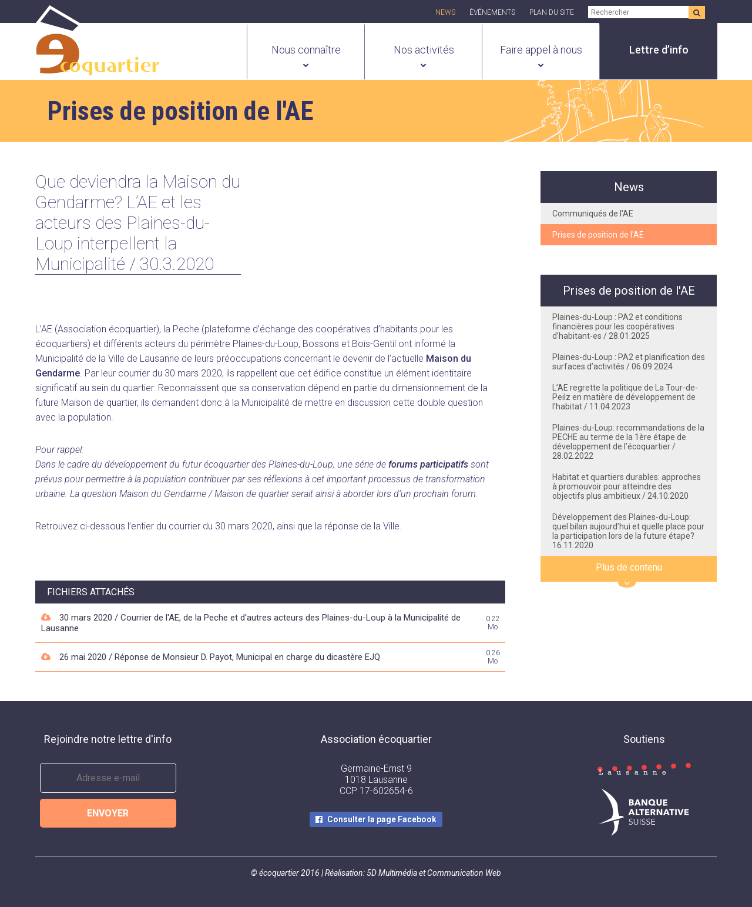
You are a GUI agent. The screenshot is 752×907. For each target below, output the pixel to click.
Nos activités (424, 50)
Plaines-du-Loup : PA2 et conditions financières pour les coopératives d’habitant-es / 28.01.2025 (617, 326)
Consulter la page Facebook (382, 819)
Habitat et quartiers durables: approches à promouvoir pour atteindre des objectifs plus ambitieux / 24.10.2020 (626, 486)
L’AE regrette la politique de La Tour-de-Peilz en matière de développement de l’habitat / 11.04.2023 (625, 397)
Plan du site (551, 12)
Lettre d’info (659, 50)
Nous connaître (306, 50)
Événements (492, 12)
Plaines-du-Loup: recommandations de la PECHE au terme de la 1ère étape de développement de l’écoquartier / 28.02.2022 (628, 442)
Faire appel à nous (541, 50)
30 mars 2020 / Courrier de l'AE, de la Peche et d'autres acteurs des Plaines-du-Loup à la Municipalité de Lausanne (251, 622)
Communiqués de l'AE (592, 213)
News (445, 12)
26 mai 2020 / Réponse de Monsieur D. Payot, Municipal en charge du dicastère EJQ (219, 657)
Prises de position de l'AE (598, 234)
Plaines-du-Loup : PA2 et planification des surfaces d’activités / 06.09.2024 (628, 361)
